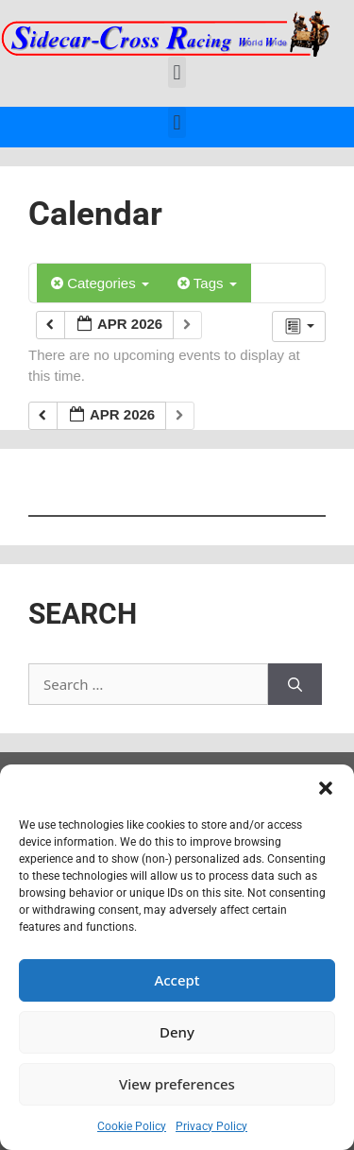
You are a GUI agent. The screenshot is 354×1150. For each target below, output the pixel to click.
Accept (176, 979)
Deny (177, 1031)
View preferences (177, 1083)
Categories (100, 283)
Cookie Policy (131, 1126)
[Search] (295, 684)
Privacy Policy (211, 1126)
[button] (325, 788)
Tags (207, 283)
